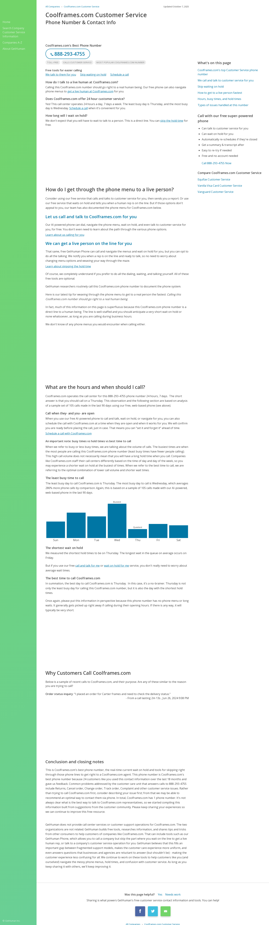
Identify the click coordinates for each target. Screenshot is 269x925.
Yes (160, 894)
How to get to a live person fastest (220, 93)
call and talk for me (87, 565)
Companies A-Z (12, 42)
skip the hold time (171, 121)
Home (6, 22)
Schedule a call (119, 74)
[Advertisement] (117, 156)
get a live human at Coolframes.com (90, 91)
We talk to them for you (60, 74)
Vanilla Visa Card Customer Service (220, 186)
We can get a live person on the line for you (88, 243)
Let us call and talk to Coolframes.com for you (91, 216)
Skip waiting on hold (93, 74)
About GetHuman (14, 49)
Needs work (173, 894)
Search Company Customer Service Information (14, 32)
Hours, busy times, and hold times (219, 99)
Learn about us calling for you (64, 235)
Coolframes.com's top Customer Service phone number (228, 72)
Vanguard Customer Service (215, 192)
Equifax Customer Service (214, 179)
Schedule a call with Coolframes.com (68, 433)
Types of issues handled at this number (223, 105)
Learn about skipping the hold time (68, 266)
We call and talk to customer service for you (226, 80)
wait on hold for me (116, 565)
